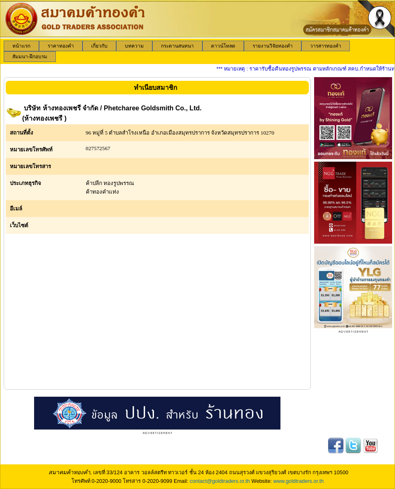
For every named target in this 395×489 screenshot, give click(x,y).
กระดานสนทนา (177, 46)
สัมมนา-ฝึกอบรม (29, 56)
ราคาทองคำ (61, 46)
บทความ (134, 46)
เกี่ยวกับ (99, 46)
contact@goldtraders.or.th (220, 481)
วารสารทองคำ (325, 46)
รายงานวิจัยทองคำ (273, 46)
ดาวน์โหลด (223, 46)
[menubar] (197, 51)
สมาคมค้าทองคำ (69, 472)
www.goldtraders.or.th (298, 481)
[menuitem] (21, 46)
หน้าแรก (21, 46)
